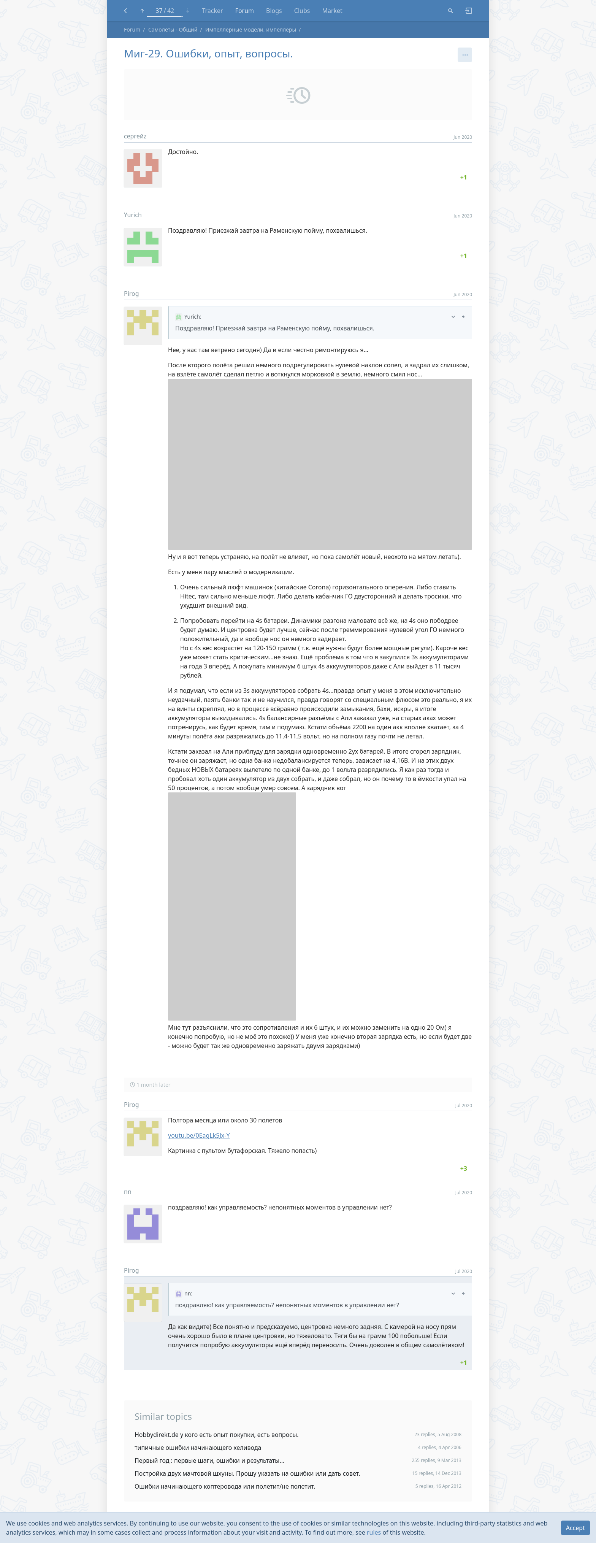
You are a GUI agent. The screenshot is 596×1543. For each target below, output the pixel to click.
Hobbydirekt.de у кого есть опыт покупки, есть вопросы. (217, 1434)
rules (374, 1532)
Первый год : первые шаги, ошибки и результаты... (209, 1460)
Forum (132, 29)
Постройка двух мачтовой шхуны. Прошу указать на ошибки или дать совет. (247, 1473)
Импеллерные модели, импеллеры (250, 29)
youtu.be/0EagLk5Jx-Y (199, 1135)
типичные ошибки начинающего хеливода (198, 1447)
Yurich (133, 215)
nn (128, 1191)
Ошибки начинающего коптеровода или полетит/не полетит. (225, 1486)
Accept (575, 1528)
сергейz (135, 136)
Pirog (131, 293)
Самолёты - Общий (173, 29)
